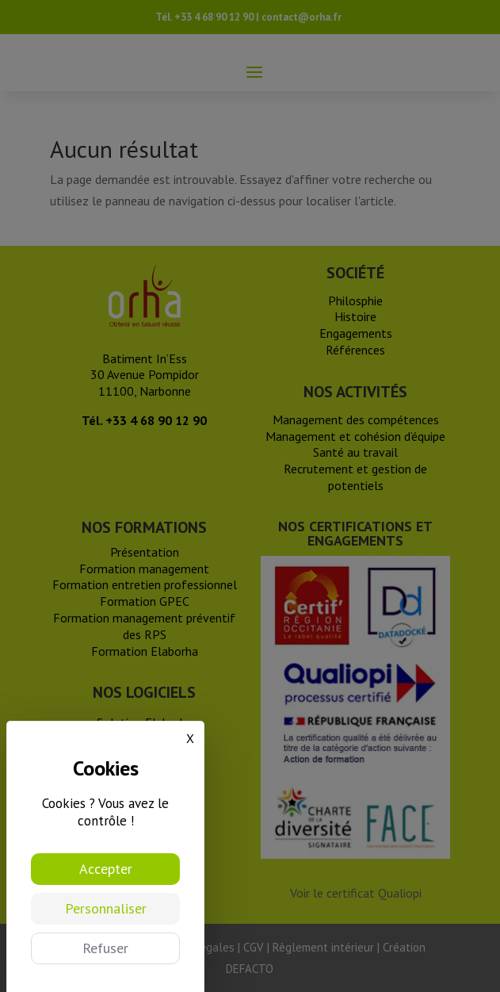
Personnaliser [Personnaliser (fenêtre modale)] (106, 908)
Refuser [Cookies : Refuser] (105, 948)
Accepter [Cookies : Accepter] (105, 869)
